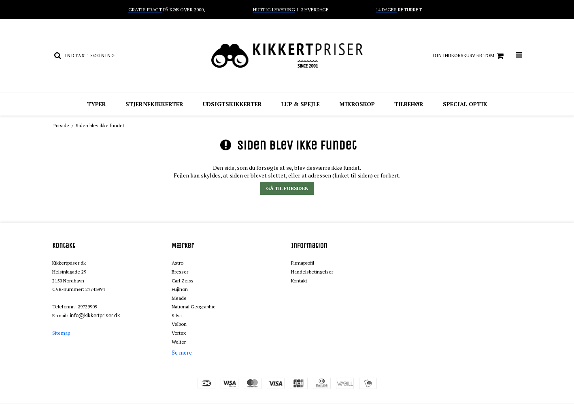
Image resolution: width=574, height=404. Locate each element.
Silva (177, 315)
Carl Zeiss (182, 281)
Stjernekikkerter (154, 104)
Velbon (179, 324)
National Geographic (193, 307)
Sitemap (61, 333)
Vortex (179, 333)
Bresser (180, 272)
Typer (96, 104)
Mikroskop (357, 104)
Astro (177, 263)
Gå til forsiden (287, 188)
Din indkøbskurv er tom (469, 56)
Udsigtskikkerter (232, 104)
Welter (179, 342)
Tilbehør (408, 104)
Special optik (465, 104)
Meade (179, 298)
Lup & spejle (300, 104)
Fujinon (180, 289)
